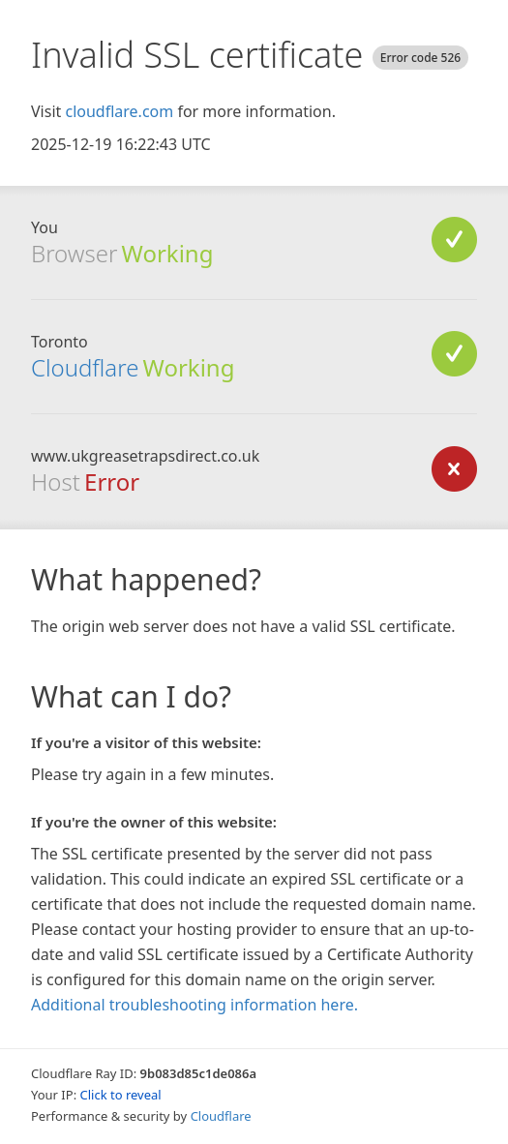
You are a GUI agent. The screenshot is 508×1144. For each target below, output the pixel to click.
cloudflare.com (119, 111)
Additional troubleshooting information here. (194, 1004)
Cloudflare (84, 367)
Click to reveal (121, 1094)
